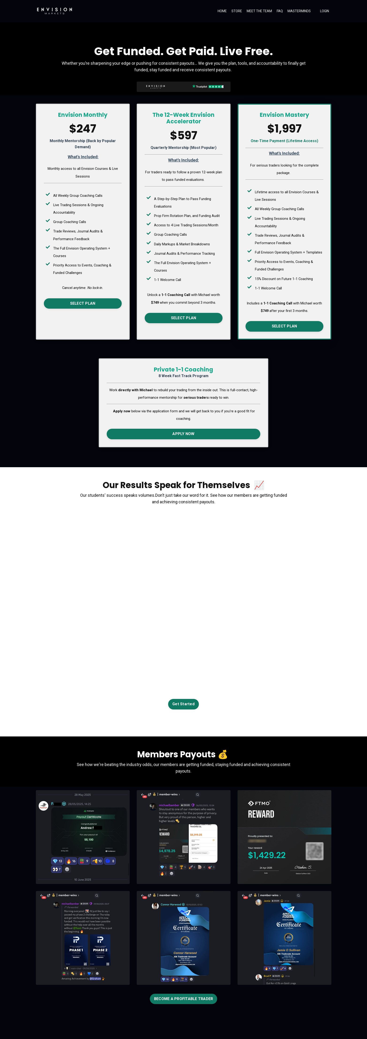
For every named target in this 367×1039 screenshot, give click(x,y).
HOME (222, 11)
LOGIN (324, 11)
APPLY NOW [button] (183, 432)
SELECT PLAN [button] (82, 302)
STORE (236, 11)
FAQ (280, 11)
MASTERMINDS (299, 11)
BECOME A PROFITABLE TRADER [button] (183, 997)
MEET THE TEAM (259, 11)
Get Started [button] (183, 702)
